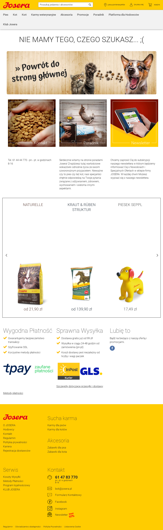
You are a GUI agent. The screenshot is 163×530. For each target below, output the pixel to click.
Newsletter (65, 514)
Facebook (61, 501)
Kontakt (7, 433)
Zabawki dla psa (56, 447)
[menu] (81, 19)
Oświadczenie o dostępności (28, 526)
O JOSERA (9, 425)
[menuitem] (5, 15)
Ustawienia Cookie (72, 526)
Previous (6, 256)
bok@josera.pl (63, 488)
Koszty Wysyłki (11, 476)
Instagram (61, 508)
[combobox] (65, 4)
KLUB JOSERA (11, 489)
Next (156, 256)
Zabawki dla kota (57, 451)
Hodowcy (8, 429)
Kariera (7, 446)
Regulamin (9, 438)
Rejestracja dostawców (16, 450)
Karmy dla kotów (57, 429)
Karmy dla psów (56, 425)
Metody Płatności (13, 481)
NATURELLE (33, 205)
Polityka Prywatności (52, 526)
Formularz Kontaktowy (68, 494)
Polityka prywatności (15, 442)
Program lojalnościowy (16, 485)
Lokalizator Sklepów (116, 5)
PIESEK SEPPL (130, 205)
